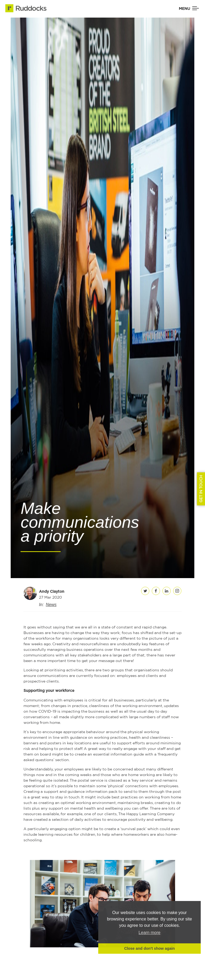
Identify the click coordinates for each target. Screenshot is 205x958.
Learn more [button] (149, 932)
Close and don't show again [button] (149, 948)
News (51, 604)
